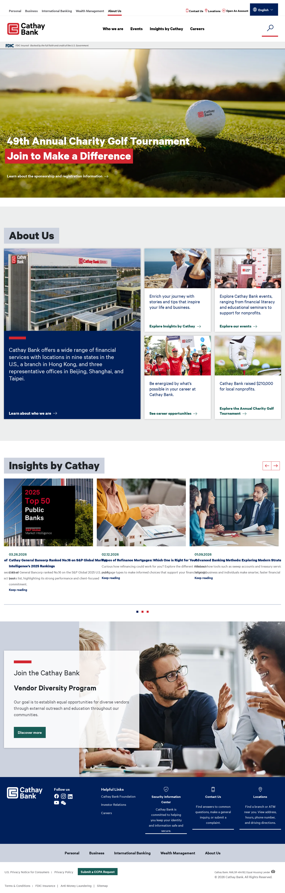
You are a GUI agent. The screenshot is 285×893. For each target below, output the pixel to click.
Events (138, 28)
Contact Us (213, 796)
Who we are (114, 28)
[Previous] (267, 465)
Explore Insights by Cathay (173, 326)
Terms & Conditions (18, 886)
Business (31, 11)
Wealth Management (90, 11)
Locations (260, 796)
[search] (270, 28)
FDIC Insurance (47, 886)
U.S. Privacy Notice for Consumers (28, 872)
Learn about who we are (30, 413)
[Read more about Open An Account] (235, 11)
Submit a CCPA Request (101, 872)
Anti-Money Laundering (80, 886)
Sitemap (107, 886)
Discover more (32, 731)
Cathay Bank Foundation (118, 796)
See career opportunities (172, 413)
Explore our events (237, 326)
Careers (197, 28)
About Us (114, 11)
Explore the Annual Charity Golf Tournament (248, 411)
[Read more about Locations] (212, 11)
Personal (15, 11)
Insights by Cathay (167, 28)
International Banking (57, 11)
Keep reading (18, 588)
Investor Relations (113, 804)
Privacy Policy (67, 872)
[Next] (275, 465)
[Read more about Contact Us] (194, 11)
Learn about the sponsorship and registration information (61, 176)
